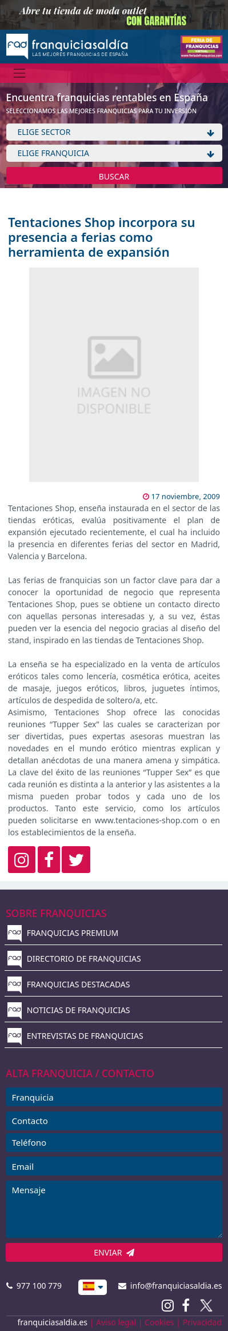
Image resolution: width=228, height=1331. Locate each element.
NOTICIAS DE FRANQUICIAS (68, 1010)
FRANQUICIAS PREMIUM (62, 932)
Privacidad (202, 1322)
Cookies (159, 1322)
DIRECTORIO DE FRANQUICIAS (74, 958)
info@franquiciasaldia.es (170, 1285)
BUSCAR (114, 176)
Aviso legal (116, 1322)
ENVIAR (114, 1252)
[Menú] (19, 72)
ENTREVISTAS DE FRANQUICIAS (75, 1035)
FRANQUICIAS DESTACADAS (68, 984)
